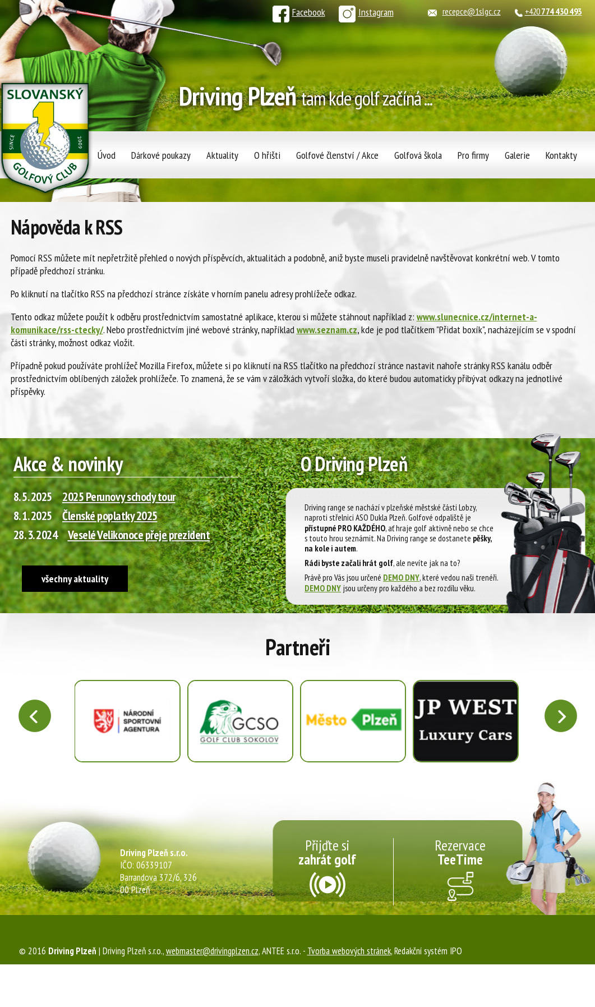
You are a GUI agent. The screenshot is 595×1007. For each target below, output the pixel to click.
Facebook (299, 12)
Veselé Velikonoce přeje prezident (139, 534)
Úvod (107, 155)
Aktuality (222, 155)
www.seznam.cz (327, 329)
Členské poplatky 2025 (110, 515)
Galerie (517, 155)
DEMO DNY (401, 577)
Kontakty (561, 155)
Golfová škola (418, 155)
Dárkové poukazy (161, 155)
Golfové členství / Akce (337, 155)
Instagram (366, 12)
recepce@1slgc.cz (471, 11)
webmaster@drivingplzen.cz (212, 951)
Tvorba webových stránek (349, 951)
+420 (553, 11)
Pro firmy (473, 155)
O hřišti (267, 155)
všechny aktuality (74, 578)
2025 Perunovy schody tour (119, 496)
